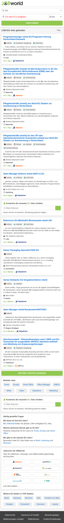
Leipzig (55, 504)
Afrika (8, 391)
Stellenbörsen (33, 519)
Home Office (28, 385)
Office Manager (43, 385)
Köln (38, 498)
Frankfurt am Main (52, 498)
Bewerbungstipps (52, 515)
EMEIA (57, 385)
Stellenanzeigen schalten (13, 519)
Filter (59, 30)
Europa (16, 385)
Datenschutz (10, 515)
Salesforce (36, 391)
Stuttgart (9, 504)
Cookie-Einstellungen (52, 519)
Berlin (38, 440)
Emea (6, 385)
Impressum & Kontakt (30, 515)
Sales (21, 391)
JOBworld (11, 424)
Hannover (41, 504)
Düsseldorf (24, 504)
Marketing (53, 391)
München (7, 443)
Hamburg (45, 440)
